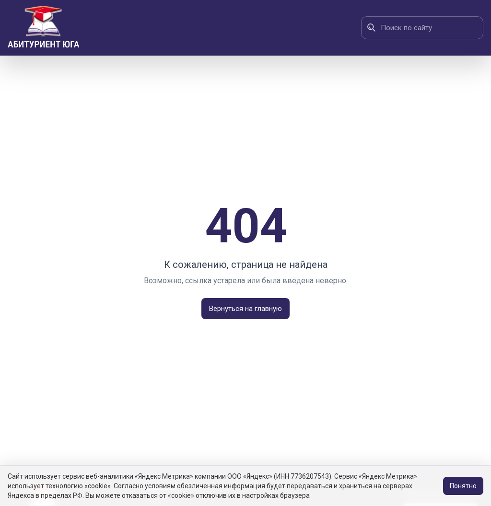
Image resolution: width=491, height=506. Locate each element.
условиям (160, 486)
